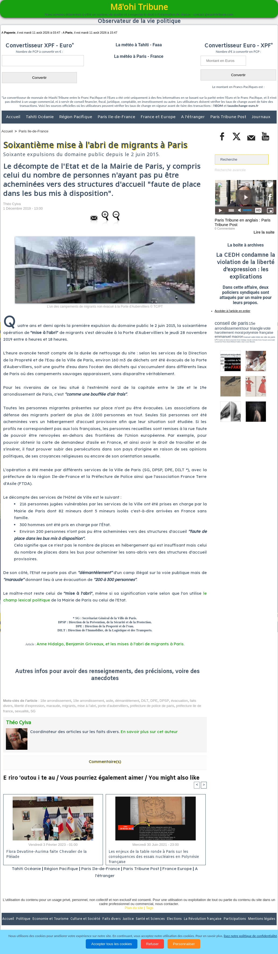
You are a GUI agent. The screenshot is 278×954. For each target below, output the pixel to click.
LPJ (216, 340)
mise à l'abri (86, 706)
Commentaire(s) (105, 761)
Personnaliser (184, 944)
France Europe (177, 868)
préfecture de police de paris (152, 706)
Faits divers (112, 919)
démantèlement (127, 701)
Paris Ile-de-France (117, 117)
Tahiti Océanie (40, 117)
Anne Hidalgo (241, 340)
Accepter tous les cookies (111, 944)
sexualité (21, 711)
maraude (53, 706)
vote (267, 328)
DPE (154, 701)
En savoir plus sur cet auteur (149, 731)
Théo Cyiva (12, 204)
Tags (149, 908)
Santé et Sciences (151, 919)
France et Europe (159, 117)
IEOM (219, 106)
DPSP (164, 701)
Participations (235, 919)
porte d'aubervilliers (113, 706)
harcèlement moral (229, 332)
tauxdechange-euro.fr (242, 106)
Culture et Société (85, 919)
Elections (175, 919)
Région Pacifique (76, 117)
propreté (233, 340)
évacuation (179, 701)
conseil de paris (231, 323)
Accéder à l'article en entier (232, 310)
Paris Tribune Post (228, 117)
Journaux (261, 117)
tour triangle (252, 328)
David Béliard (231, 342)
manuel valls (249, 337)
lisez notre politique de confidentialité (250, 936)
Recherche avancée (230, 170)
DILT (144, 701)
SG (32, 711)
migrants (69, 706)
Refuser (152, 944)
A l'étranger (193, 117)
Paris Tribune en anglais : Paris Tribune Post (243, 222)
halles (239, 342)
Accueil (14, 117)
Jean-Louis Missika (248, 342)
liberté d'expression (29, 706)
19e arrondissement (88, 701)
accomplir (271, 340)
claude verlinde (252, 340)
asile (109, 701)
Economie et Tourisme (50, 919)
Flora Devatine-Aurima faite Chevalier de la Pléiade (46, 854)
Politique (23, 919)
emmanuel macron (229, 337)
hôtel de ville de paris (265, 337)
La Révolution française (203, 919)
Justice (129, 919)
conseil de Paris (220, 342)
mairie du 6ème (224, 340)
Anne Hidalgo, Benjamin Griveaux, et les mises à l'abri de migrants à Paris (110, 643)
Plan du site (134, 908)
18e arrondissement (55, 701)
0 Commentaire (225, 228)
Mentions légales (261, 919)
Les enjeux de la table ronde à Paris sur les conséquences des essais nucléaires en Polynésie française (154, 856)
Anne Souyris (263, 340)
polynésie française (258, 332)
